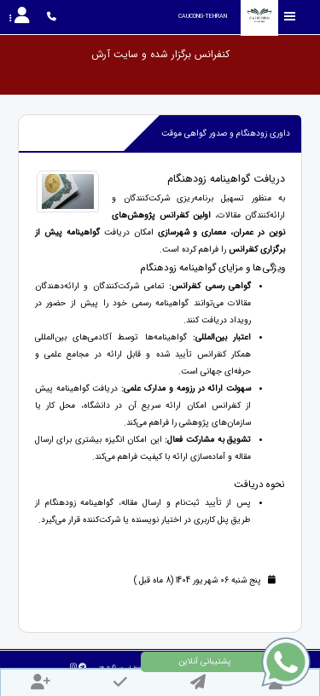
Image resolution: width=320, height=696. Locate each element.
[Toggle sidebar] (290, 16)
